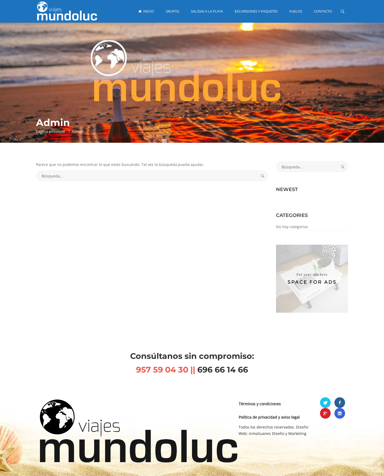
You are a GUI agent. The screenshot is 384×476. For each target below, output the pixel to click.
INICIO (146, 11)
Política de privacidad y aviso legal (269, 417)
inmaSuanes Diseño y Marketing (277, 433)
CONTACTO (323, 11)
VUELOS (295, 11)
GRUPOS (172, 11)
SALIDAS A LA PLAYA (207, 11)
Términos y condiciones (260, 403)
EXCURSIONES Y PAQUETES (256, 11)
